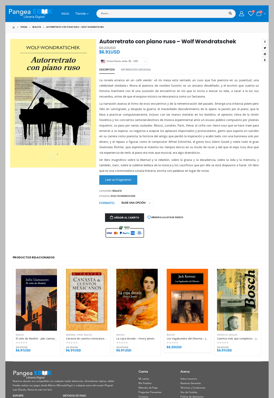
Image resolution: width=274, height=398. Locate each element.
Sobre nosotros (188, 379)
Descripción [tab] (107, 70)
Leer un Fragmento (118, 180)
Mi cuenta (144, 379)
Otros (80, 335)
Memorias (71, 335)
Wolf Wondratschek (122, 196)
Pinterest (265, 54)
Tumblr (265, 60)
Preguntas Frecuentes (150, 392)
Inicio (65, 13)
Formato (106, 203)
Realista (117, 191)
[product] (36, 300)
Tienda (80, 13)
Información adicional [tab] (136, 70)
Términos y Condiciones (192, 388)
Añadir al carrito (126, 217)
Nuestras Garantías (190, 383)
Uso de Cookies (188, 392)
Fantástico (222, 335)
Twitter (265, 48)
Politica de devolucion (192, 397)
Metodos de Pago (148, 388)
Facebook (265, 42)
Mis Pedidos (145, 383)
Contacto (143, 397)
